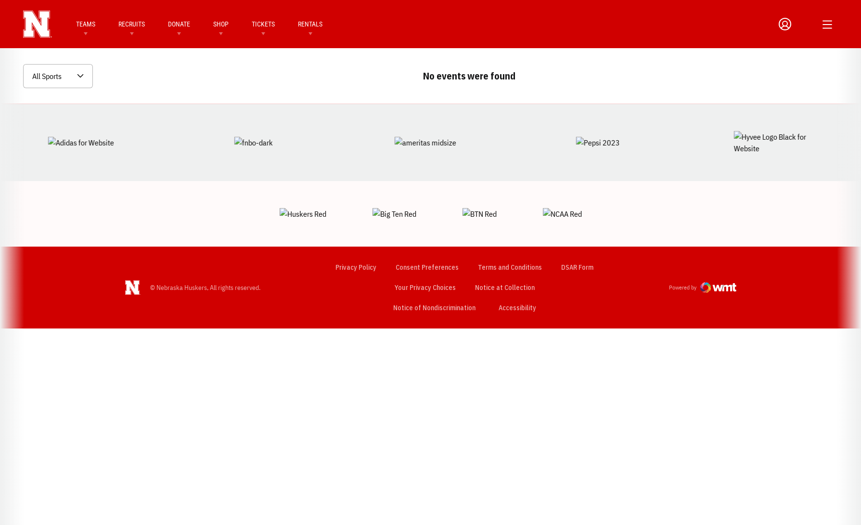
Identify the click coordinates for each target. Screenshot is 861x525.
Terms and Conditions (509, 233)
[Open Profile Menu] (785, 24)
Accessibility (517, 273)
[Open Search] (805, 24)
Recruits (131, 24)
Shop (221, 24)
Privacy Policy (355, 233)
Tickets (263, 24)
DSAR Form (577, 233)
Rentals (310, 24)
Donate (179, 24)
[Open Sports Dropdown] (58, 76)
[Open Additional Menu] (827, 24)
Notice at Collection (504, 253)
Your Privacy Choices (424, 253)
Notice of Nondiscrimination (434, 274)
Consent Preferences (426, 233)
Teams (85, 24)
